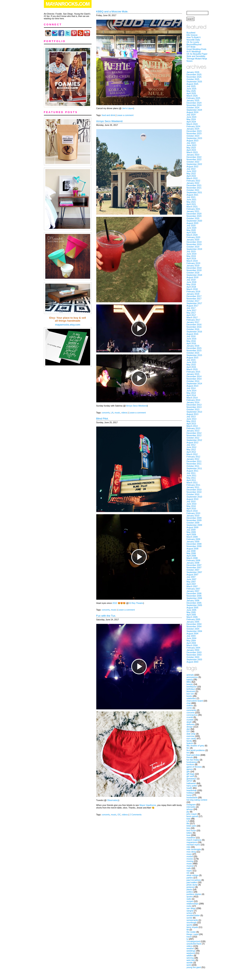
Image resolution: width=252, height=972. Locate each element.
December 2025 (194, 74)
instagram (191, 804)
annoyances (192, 677)
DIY (188, 731)
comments (191, 710)
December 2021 (194, 185)
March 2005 (192, 617)
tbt (188, 929)
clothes (190, 705)
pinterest (191, 887)
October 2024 (193, 107)
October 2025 (193, 79)
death (189, 722)
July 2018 (191, 280)
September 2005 (194, 605)
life (188, 823)
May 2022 (191, 173)
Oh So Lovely (193, 42)
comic (189, 708)
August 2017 (192, 305)
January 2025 (193, 100)
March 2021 (192, 206)
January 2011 (193, 487)
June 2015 (191, 362)
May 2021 (191, 202)
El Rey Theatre (136, 603)
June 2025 (191, 88)
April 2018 (191, 287)
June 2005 (191, 610)
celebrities (191, 698)
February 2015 (193, 372)
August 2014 (192, 386)
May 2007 (191, 581)
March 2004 (192, 645)
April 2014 (191, 395)
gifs (188, 771)
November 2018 (194, 270)
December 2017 (194, 296)
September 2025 (194, 81)
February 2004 (193, 647)
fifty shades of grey (195, 745)
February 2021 (193, 209)
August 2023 (192, 140)
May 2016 (191, 341)
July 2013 (191, 416)
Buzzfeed (191, 32)
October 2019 (193, 247)
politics (190, 892)
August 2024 (192, 112)
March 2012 (192, 454)
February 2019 (193, 263)
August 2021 (192, 195)
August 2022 (192, 166)
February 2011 (193, 485)
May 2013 (191, 421)
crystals (190, 719)
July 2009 (191, 530)
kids (188, 819)
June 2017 (191, 310)
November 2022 (194, 159)
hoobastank (192, 797)
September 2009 (194, 525)
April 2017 (191, 315)
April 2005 (191, 614)
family (189, 741)
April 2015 (191, 367)
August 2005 (192, 607)
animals (190, 675)
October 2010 (193, 494)
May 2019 (191, 256)
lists (188, 828)
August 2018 (192, 277)
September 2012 (194, 440)
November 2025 (194, 77)
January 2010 (193, 515)
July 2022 (191, 169)
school (190, 913)
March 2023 (192, 152)
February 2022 (193, 180)
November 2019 (194, 244)
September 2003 (194, 659)
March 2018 (192, 289)
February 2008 (193, 560)
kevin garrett (192, 816)
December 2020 (194, 213)
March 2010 (192, 511)
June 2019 (191, 254)
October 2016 (193, 329)
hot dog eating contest (197, 800)
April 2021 (191, 204)
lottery (189, 833)
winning (190, 958)
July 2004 (191, 636)
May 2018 (191, 284)
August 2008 (192, 548)
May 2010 (191, 506)
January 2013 (193, 430)
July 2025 (191, 86)
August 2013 (192, 414)
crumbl (190, 717)
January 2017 (193, 322)
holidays (190, 793)
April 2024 (191, 121)
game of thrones (194, 767)
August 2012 (192, 442)
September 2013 (194, 412)
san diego (191, 908)
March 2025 (192, 96)
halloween (191, 783)
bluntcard (191, 691)
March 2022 (192, 178)
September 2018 (194, 275)
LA (112, 412)
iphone (190, 809)
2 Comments (135, 814)
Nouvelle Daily (193, 40)
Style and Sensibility (196, 56)
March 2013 (192, 426)
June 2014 (191, 390)
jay (188, 811)
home (189, 795)
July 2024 (191, 114)
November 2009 (194, 520)
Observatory (113, 800)
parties (190, 877)
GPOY (190, 781)
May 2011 (191, 478)
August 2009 (192, 527)
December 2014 (194, 376)
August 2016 (192, 334)
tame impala (192, 927)
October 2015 (193, 353)
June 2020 (191, 228)
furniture (190, 764)
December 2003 (194, 652)
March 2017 (192, 317)
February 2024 (193, 126)
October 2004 (193, 629)
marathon (191, 837)
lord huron (191, 830)
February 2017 (193, 320)
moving (190, 861)
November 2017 (194, 298)
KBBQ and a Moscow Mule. (112, 11)
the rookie (191, 932)
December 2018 (194, 268)
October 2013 (193, 409)
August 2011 (192, 471)
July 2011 (191, 473)
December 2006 (194, 593)
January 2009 (193, 541)
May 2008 (191, 553)
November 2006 (194, 596)
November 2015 (194, 350)
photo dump (192, 885)
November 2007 (194, 567)
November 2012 (194, 435)
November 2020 (194, 216)
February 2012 (193, 456)
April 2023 (191, 150)
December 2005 (194, 603)
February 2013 (193, 428)
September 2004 (194, 631)
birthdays (191, 689)
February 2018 (193, 291)
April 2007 (191, 584)
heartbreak (192, 790)
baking (190, 679)
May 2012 (191, 449)
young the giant (194, 967)
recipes (190, 901)
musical (190, 866)
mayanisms (192, 842)
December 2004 (194, 624)
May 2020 (191, 230)
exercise (191, 736)
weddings (191, 951)
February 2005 (193, 619)
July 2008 (191, 551)
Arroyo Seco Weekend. (109, 121)
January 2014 (193, 402)
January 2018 (193, 294)
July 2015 (191, 360)
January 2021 (193, 211)
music (117, 412)
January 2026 (193, 72)
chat (189, 703)
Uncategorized (193, 941)
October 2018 (193, 272)
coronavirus (192, 715)
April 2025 (191, 93)
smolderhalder (193, 915)
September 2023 (194, 138)
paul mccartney (194, 880)
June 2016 (191, 338)
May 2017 (191, 313)
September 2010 (194, 497)
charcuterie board (195, 701)
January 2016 (193, 346)
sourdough (191, 922)
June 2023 (191, 145)
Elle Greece (192, 35)
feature (190, 743)
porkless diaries (194, 894)
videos (124, 412)
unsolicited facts (194, 944)
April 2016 (191, 343)
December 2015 (194, 348)
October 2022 (193, 162)
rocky (189, 906)
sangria (190, 910)
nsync (189, 870)
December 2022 (194, 157)
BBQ (189, 682)
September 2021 (194, 192)
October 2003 (193, 657)
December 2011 (194, 461)
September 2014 (194, 383)
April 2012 (191, 452)
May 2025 (191, 91)
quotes (190, 896)
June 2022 (191, 171)
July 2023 (191, 143)
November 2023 (194, 133)
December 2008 (194, 544)
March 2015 (192, 369)
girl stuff (190, 776)
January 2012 (193, 459)
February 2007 (193, 589)
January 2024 (193, 129)
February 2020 (193, 237)
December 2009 (194, 518)
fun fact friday (193, 760)
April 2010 (191, 508)
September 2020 (194, 221)
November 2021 (194, 188)
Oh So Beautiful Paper (197, 54)
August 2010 (192, 499)
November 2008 (194, 546)
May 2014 (191, 393)
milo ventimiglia (194, 849)
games (190, 769)
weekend (191, 953)
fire (188, 748)
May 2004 (191, 640)
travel (189, 936)
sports (189, 925)
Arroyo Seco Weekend (136, 406)
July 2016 (191, 336)
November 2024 (194, 105)
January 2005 (193, 622)
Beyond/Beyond (194, 44)
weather (190, 948)
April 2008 (191, 556)
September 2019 (194, 249)
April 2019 (191, 258)
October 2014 (193, 381)
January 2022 (193, 183)
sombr (190, 918)
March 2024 (192, 124)
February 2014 (193, 400)
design (190, 727)
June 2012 (191, 447)
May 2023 (191, 147)
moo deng (191, 852)
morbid (190, 856)
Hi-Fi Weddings (194, 51)
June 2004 (191, 638)
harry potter (192, 785)
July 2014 (191, 388)
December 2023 (194, 131)
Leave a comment (125, 115)
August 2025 (192, 84)
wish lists (191, 960)
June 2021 (191, 199)
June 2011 (191, 475)
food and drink (108, 115)
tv (187, 939)
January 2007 (193, 591)
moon (189, 854)
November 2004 (194, 626)
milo (189, 847)
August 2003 (192, 662)
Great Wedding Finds (197, 49)
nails (189, 868)
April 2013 (191, 423)
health (189, 788)
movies (190, 859)
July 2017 (191, 308)
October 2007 (193, 570)
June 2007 (191, 579)
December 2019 (194, 242)
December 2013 (194, 405)
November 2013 (194, 407)
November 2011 (194, 464)
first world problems (196, 750)
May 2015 (191, 364)
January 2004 (193, 650)
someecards (192, 920)
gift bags (191, 774)
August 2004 (192, 633)
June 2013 (191, 419)
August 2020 (192, 223)
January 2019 (193, 265)
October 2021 (193, 190)
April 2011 (191, 480)
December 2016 (194, 324)
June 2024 (191, 117)
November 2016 (194, 327)
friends (190, 757)
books (189, 696)
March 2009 (192, 537)
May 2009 (191, 532)
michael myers (193, 844)
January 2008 (193, 563)
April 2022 (191, 176)
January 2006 (193, 600)
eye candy (191, 738)
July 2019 (191, 251)
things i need (192, 934)
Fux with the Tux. (106, 615)
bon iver (190, 693)
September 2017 (194, 303)
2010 (114, 603)
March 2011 (192, 482)
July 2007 (191, 577)
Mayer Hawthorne (147, 805)
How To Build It (194, 37)
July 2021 (191, 197)
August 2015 (192, 357)
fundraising (192, 762)
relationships (192, 903)
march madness (194, 840)
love (189, 835)
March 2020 (192, 235)
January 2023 (193, 155)
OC (119, 814)
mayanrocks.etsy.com (67, 324)
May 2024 (191, 119)
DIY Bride (191, 47)
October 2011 (193, 466)
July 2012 (191, 445)
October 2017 (193, 301)
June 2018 (191, 282)
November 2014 (194, 379)
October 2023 (193, 136)
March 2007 (192, 586)
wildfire (190, 955)
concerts (106, 412)
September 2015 (194, 355)
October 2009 (193, 522)
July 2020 (191, 225)
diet (188, 729)
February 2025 (193, 98)
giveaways (191, 778)
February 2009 (193, 539)
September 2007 (194, 572)
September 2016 (194, 331)
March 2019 (192, 261)
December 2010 (194, 489)
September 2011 (194, 468)
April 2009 (191, 534)
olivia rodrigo (192, 875)
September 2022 (194, 164)
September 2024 (194, 110)
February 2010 (193, 513)
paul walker (192, 882)
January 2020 (193, 239)
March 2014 (192, 397)
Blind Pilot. (102, 418)
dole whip (191, 734)
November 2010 (194, 492)
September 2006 (194, 598)
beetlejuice (192, 686)
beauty (190, 684)
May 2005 (191, 612)
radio (189, 899)
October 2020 (193, 218)
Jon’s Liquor (127, 108)
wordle (190, 962)
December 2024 (194, 103)
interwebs (191, 807)
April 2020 (191, 232)
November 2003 (194, 655)
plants (189, 889)
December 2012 (194, 433)
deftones (191, 724)
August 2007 (192, 574)
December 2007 (194, 565)
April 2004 (191, 643)
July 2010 (191, 501)
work (189, 965)
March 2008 (192, 558)
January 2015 (193, 374)
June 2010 (191, 504)
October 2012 (193, 438)
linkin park (191, 826)
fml (188, 752)
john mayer (192, 814)
